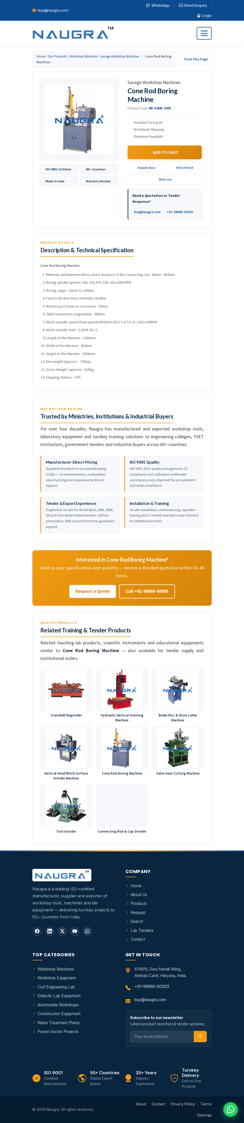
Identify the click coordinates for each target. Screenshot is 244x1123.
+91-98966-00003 (180, 212)
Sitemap (204, 1115)
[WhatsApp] (87, 931)
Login (204, 15)
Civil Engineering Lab (56, 987)
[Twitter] (62, 931)
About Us (139, 894)
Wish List (165, 179)
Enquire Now (146, 168)
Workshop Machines (83, 56)
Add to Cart (165, 152)
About (141, 1104)
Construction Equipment (59, 1013)
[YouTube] (75, 931)
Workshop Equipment (57, 977)
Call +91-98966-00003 (147, 591)
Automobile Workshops (58, 1004)
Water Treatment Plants (59, 1022)
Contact (138, 939)
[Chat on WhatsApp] (230, 1109)
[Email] (162, 1036)
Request (138, 912)
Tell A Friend (184, 168)
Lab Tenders (142, 930)
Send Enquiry (193, 5)
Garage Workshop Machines (119, 56)
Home (40, 56)
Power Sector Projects (58, 1031)
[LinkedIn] (50, 931)
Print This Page (196, 59)
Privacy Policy (183, 1104)
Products (139, 903)
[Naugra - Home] (72, 33)
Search (137, 921)
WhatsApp (157, 5)
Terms (206, 1104)
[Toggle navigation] (204, 33)
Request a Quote (93, 591)
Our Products (57, 56)
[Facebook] (37, 931)
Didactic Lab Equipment (59, 995)
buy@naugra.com (53, 10)
